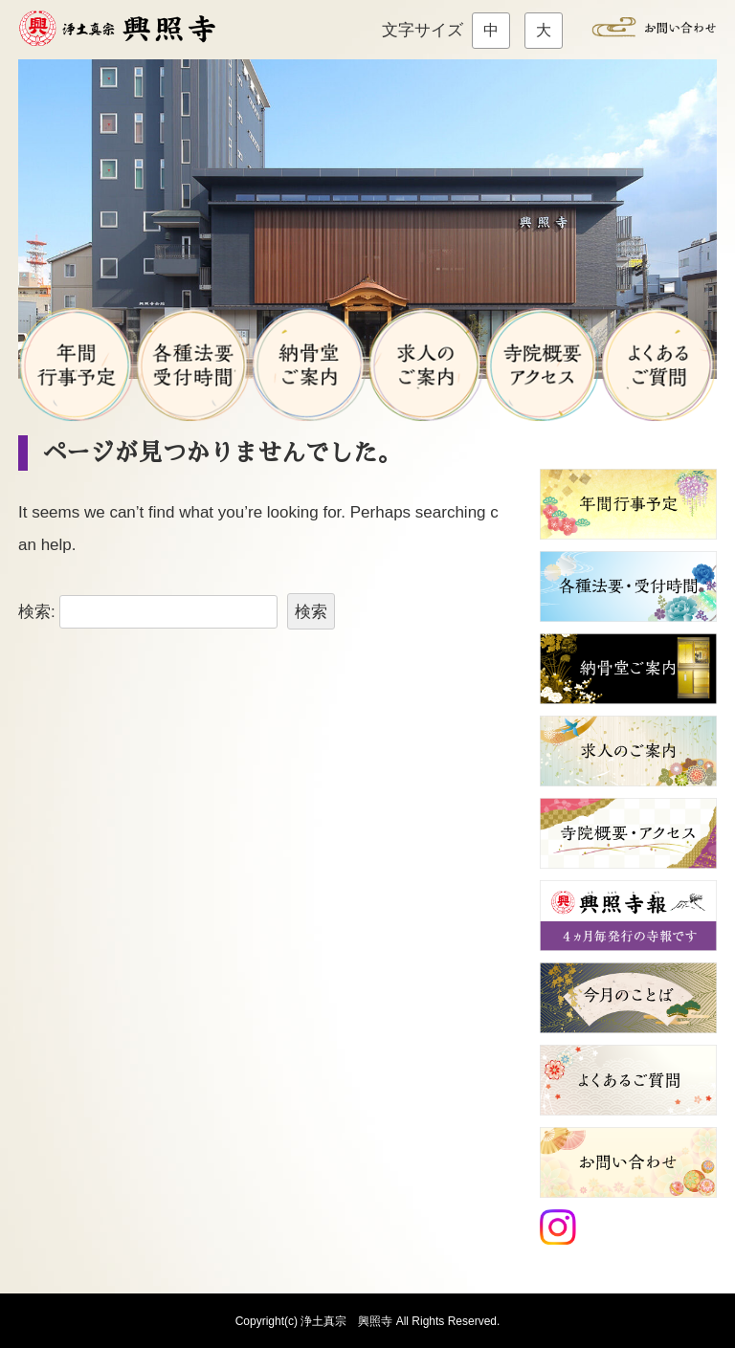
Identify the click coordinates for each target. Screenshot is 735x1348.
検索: (37, 612)
